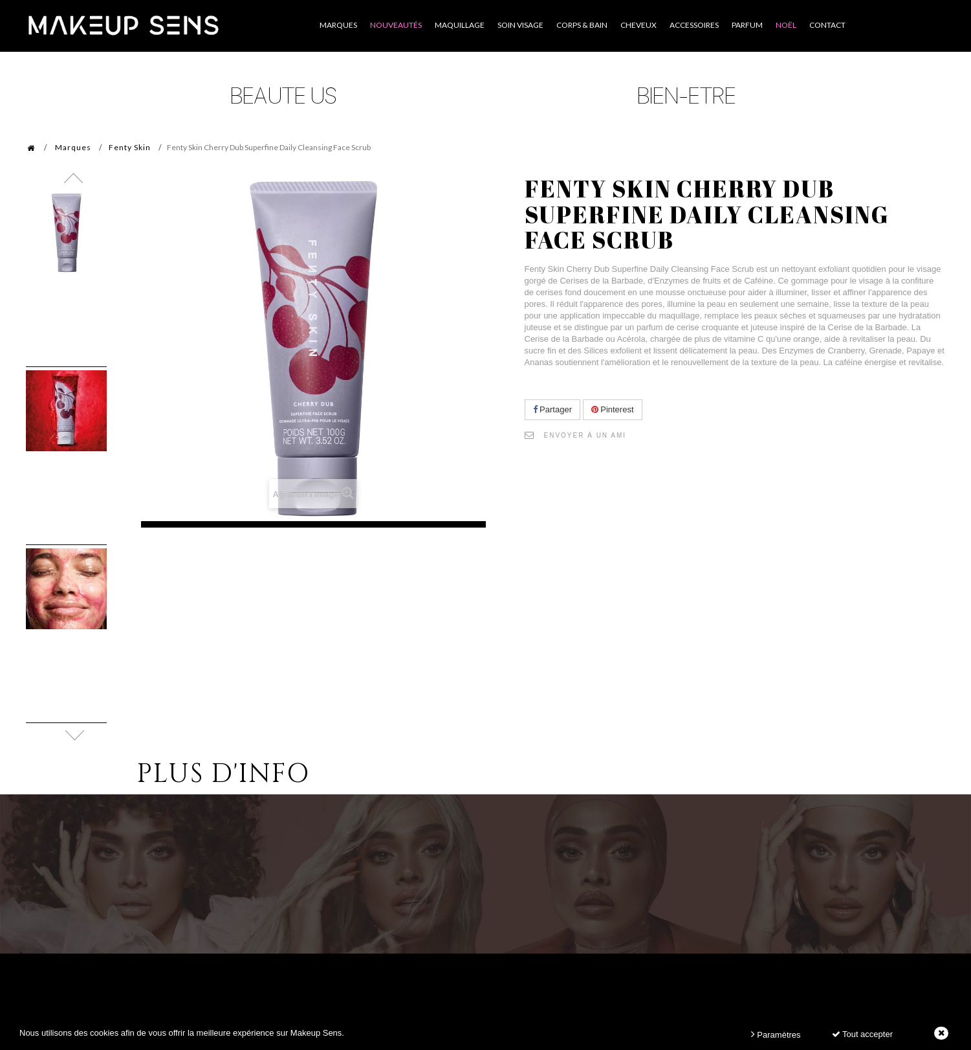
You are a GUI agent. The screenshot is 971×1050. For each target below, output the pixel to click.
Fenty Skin (130, 147)
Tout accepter (862, 1034)
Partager (552, 409)
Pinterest (612, 409)
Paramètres (776, 1034)
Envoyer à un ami (585, 435)
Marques (73, 147)
